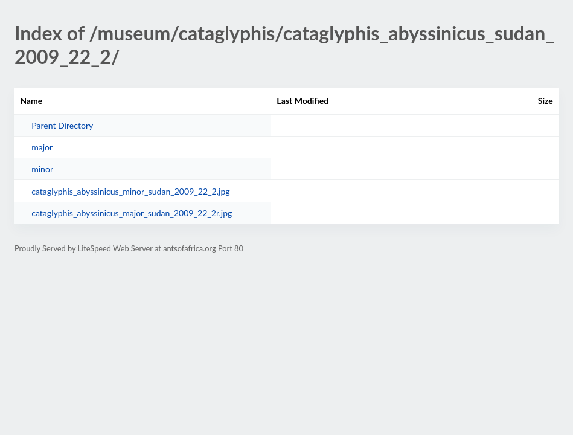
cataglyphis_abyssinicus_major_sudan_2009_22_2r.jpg (131, 213)
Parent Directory (62, 125)
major (42, 147)
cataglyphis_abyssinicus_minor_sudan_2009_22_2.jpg (130, 191)
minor (42, 169)
